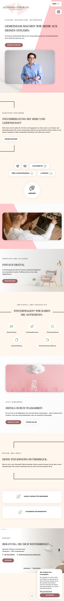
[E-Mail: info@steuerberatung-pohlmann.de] (25, 166)
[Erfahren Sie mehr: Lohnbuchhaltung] (17, 342)
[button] (17, 166)
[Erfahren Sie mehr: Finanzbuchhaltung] (52, 328)
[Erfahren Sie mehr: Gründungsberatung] (32, 328)
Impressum (27, 568)
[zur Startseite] (15, 9)
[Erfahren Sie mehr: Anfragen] (32, 190)
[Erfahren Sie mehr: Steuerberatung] (11, 328)
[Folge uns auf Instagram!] (58, 11)
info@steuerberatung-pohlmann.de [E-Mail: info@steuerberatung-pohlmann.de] (29, 555)
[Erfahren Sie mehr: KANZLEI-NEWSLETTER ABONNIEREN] (32, 497)
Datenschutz (36, 568)
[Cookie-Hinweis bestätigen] (50, 595)
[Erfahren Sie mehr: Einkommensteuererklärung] (47, 342)
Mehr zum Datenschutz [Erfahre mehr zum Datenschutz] (46, 591)
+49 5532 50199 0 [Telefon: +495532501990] (9, 555)
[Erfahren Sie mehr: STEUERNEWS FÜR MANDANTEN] (32, 512)
